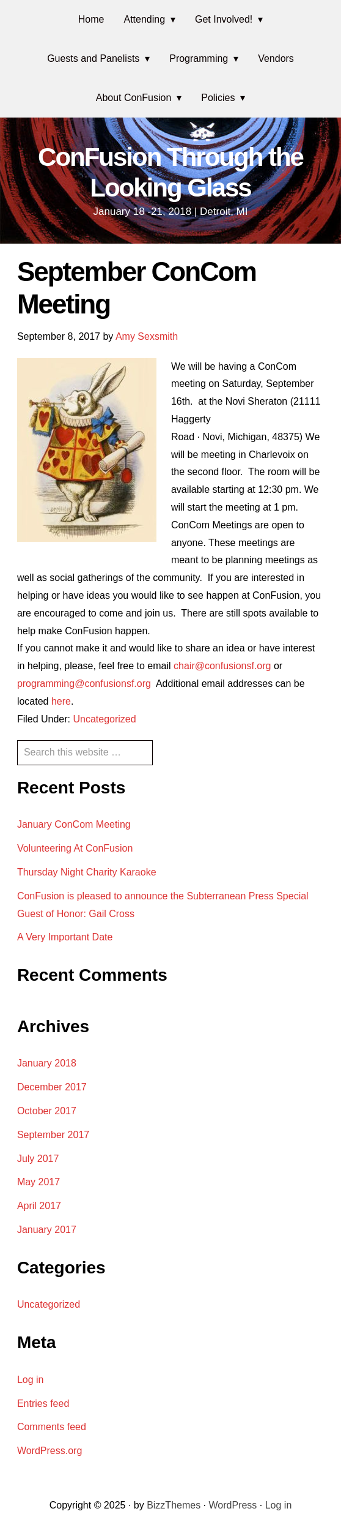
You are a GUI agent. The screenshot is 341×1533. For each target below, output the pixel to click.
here (61, 701)
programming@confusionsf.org (86, 683)
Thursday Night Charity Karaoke (86, 872)
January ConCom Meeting (74, 824)
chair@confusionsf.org (222, 666)
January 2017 (46, 1229)
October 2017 (46, 1111)
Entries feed (43, 1403)
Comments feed (51, 1427)
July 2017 (38, 1158)
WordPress (233, 1505)
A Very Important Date (65, 937)
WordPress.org (49, 1450)
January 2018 (46, 1063)
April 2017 (39, 1206)
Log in (30, 1379)
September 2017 (53, 1135)
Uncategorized (104, 719)
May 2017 (38, 1182)
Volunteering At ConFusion (75, 848)
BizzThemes (173, 1505)
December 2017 (52, 1087)
